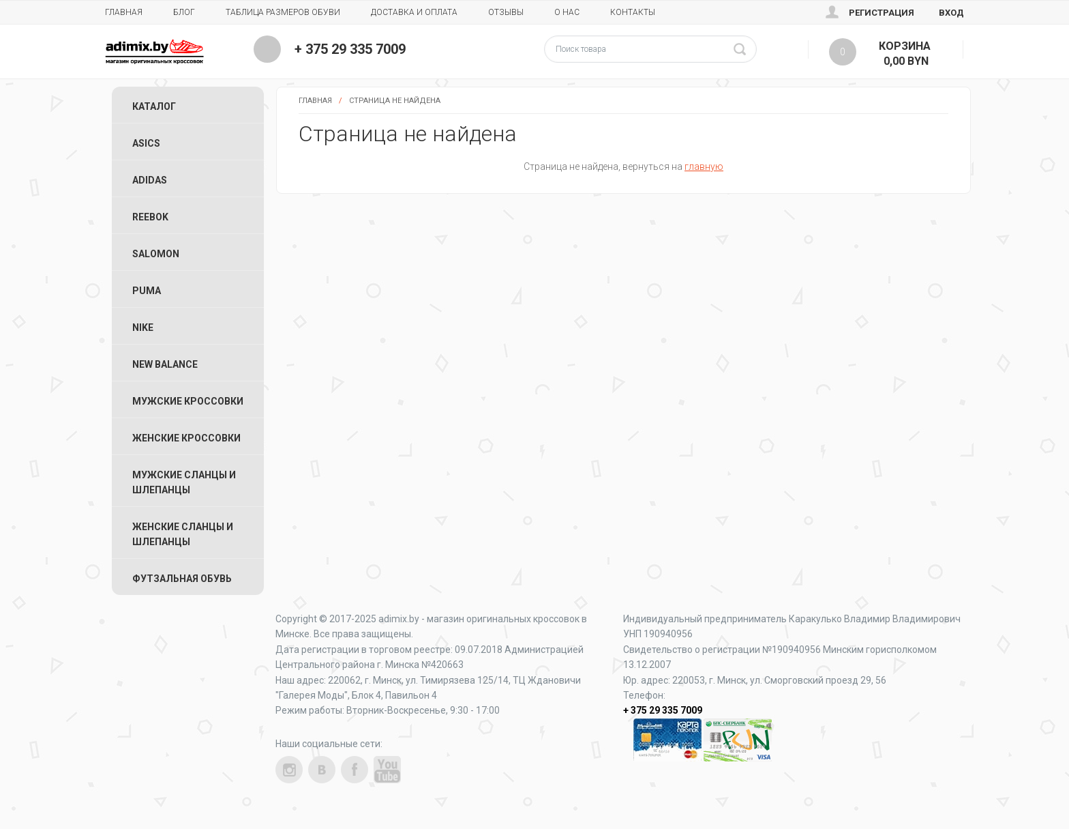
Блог (184, 12)
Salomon (155, 253)
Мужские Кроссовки (187, 401)
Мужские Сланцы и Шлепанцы (184, 482)
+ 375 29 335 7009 (350, 49)
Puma (146, 290)
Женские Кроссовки (186, 438)
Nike (142, 327)
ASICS (146, 143)
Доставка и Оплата (414, 12)
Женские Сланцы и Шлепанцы (182, 534)
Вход (951, 13)
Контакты (632, 12)
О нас (566, 12)
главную (703, 166)
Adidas (149, 180)
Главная (123, 12)
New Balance (165, 364)
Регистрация (881, 13)
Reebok (150, 217)
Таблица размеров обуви (283, 12)
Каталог (154, 106)
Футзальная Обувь (182, 578)
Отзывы (506, 12)
